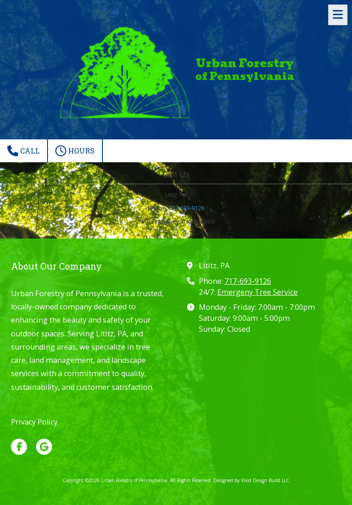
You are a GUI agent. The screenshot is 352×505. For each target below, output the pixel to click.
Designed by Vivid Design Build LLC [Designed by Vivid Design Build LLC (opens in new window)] (251, 480)
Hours (75, 150)
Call (23, 150)
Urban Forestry (244, 63)
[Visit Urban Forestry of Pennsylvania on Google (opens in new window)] (44, 447)
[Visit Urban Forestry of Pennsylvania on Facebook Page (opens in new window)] (19, 447)
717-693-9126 (186, 208)
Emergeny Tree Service (257, 292)
